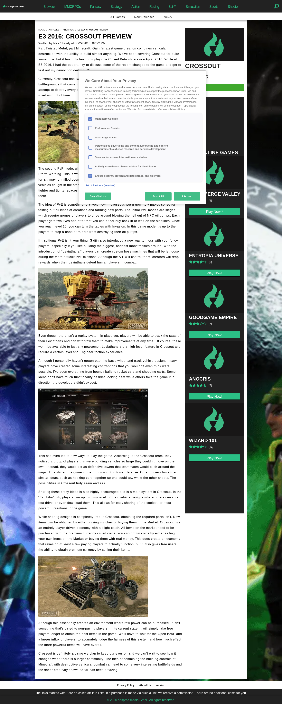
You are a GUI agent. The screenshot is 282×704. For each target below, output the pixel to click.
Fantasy (95, 7)
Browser (49, 7)
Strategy (116, 7)
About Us (145, 685)
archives (68, 30)
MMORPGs (72, 7)
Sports (213, 7)
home (41, 30)
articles (54, 30)
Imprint (159, 685)
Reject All (158, 196)
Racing (154, 7)
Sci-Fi (172, 7)
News (168, 17)
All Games (117, 17)
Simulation (193, 7)
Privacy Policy (126, 685)
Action (135, 7)
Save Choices (98, 196)
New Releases (144, 17)
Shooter (233, 7)
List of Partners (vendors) (100, 185)
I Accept (187, 196)
